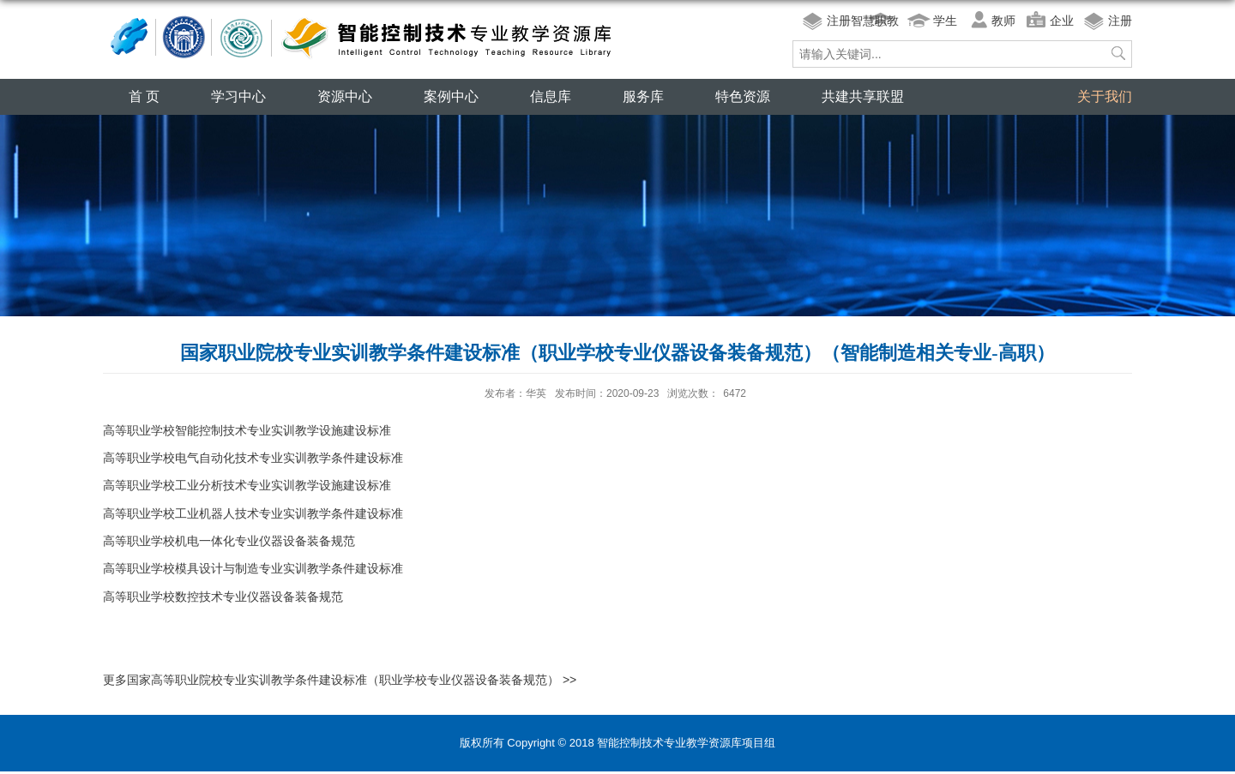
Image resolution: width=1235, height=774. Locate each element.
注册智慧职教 (863, 20)
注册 (1120, 20)
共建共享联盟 (863, 96)
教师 (1003, 20)
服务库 (643, 96)
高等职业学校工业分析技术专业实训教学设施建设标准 (247, 485)
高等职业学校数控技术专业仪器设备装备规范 (223, 596)
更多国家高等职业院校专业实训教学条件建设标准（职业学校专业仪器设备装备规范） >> (339, 680)
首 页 (144, 96)
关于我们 (1104, 96)
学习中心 (238, 96)
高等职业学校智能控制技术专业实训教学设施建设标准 (247, 430)
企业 (1062, 20)
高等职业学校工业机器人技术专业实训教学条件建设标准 (253, 513)
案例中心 (451, 96)
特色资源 (742, 96)
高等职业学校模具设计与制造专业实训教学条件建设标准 (253, 568)
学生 (945, 20)
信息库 (550, 96)
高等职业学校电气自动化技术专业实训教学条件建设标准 (253, 458)
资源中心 (344, 96)
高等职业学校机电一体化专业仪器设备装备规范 (229, 541)
